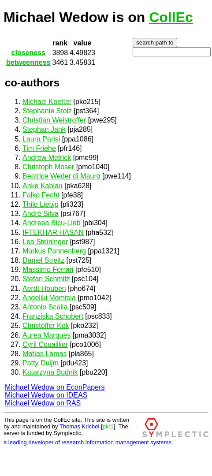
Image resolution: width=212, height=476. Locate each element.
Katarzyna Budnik (50, 372)
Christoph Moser (48, 167)
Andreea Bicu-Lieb (51, 223)
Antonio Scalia (44, 307)
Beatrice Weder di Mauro (61, 176)
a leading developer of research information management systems (87, 442)
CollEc (171, 17)
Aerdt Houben (44, 288)
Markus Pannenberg (54, 251)
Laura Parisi (41, 139)
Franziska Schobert (52, 316)
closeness (28, 52)
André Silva (40, 213)
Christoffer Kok (45, 325)
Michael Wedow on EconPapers (55, 387)
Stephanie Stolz (47, 111)
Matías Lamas (44, 353)
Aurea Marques (46, 335)
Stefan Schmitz (46, 279)
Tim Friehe (39, 148)
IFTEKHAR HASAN (53, 232)
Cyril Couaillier (45, 344)
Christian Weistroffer (54, 120)
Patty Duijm (40, 363)
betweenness (28, 62)
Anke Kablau (42, 186)
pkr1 (108, 426)
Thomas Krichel (79, 426)
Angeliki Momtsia (49, 297)
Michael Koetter (46, 101)
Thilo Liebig (40, 204)
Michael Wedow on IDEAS (46, 395)
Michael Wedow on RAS (43, 403)
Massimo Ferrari (48, 269)
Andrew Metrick (46, 157)
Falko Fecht (41, 195)
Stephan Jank (44, 129)
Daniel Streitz (43, 260)
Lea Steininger (45, 241)
